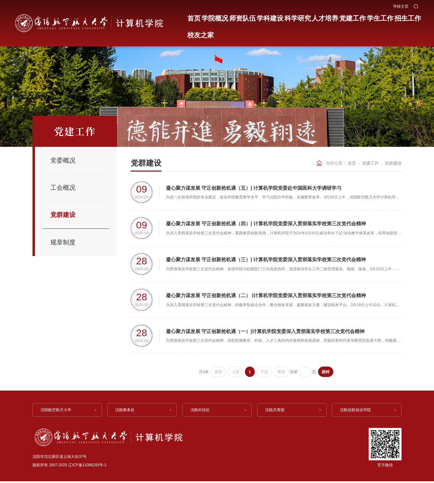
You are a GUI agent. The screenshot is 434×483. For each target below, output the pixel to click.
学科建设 (262, 16)
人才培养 (311, 16)
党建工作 (336, 16)
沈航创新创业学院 (356, 411)
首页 (192, 16)
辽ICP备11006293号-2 (87, 467)
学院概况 (212, 16)
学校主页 (400, 5)
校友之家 (410, 16)
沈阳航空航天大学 (56, 411)
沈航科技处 (200, 411)
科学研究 (286, 16)
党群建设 (393, 163)
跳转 (326, 374)
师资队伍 (237, 16)
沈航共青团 (275, 411)
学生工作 (360, 16)
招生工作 (385, 16)
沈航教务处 (125, 411)
